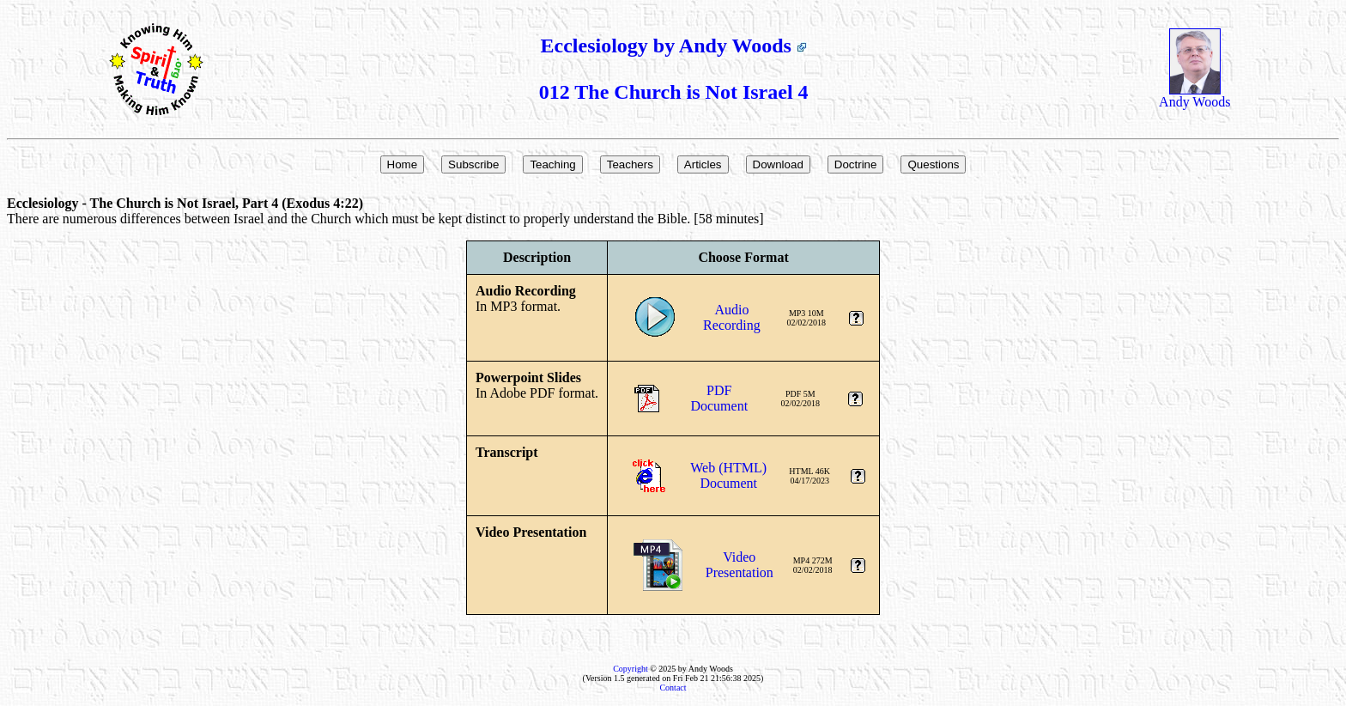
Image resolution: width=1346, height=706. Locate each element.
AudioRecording (732, 317)
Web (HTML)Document (728, 475)
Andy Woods (1194, 95)
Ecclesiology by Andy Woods (674, 45)
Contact (672, 687)
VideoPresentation (739, 565)
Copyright (630, 668)
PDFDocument (719, 398)
